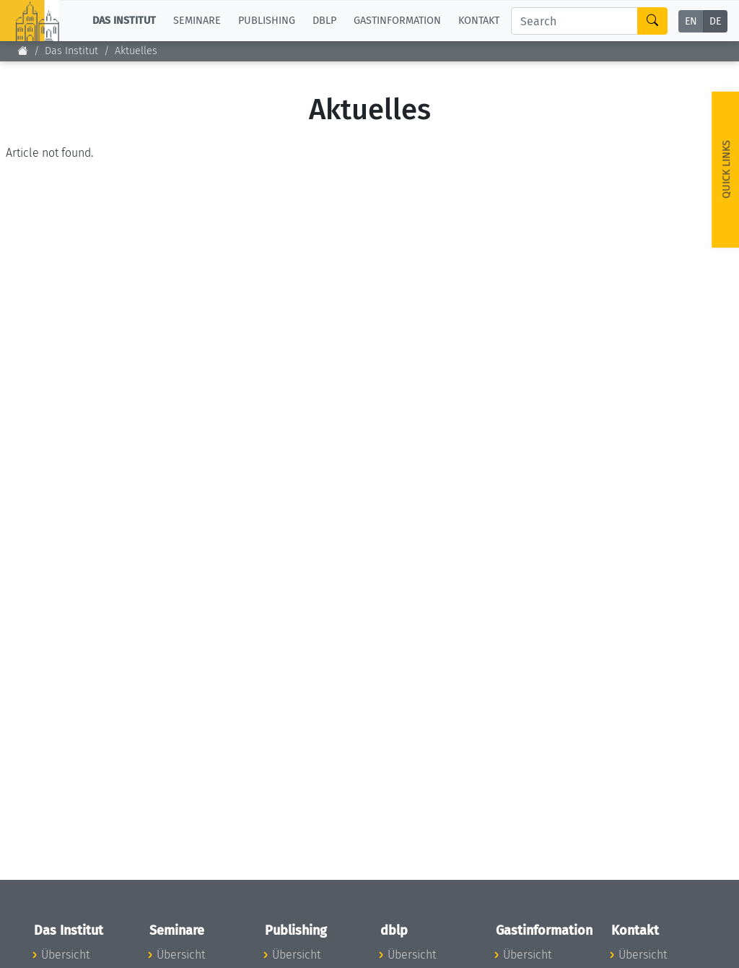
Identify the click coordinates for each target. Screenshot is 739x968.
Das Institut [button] (124, 20)
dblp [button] (324, 20)
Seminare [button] (197, 20)
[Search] (574, 21)
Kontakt (478, 20)
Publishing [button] (266, 20)
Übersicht (65, 954)
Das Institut (71, 51)
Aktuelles (136, 51)
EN (691, 21)
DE (715, 21)
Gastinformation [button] (397, 20)
